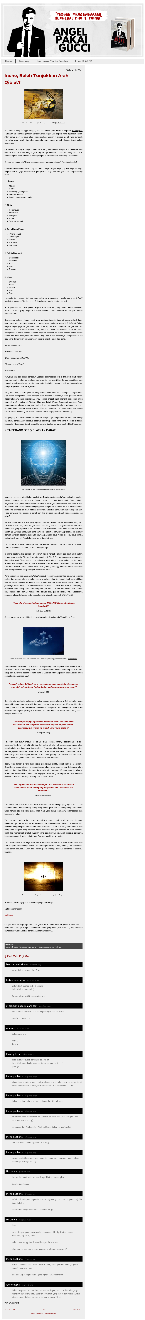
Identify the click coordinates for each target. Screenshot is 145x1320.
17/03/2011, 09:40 (31, 1111)
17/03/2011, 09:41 (30, 1137)
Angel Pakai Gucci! (72, 13)
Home (8, 61)
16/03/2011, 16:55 (35, 964)
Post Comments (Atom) (48, 1313)
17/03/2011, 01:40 (45, 1006)
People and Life (48, 947)
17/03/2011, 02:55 (23, 1028)
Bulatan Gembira (16, 947)
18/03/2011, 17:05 (30, 1259)
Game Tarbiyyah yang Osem (33, 947)
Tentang (24, 61)
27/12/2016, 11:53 (27, 1285)
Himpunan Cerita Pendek (51, 61)
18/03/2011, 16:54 (24, 1220)
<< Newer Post (10, 1309)
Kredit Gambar (60, 123)
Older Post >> (77, 1309)
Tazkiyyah (58, 947)
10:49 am (10, 945)
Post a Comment (12, 1303)
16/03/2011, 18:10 (32, 980)
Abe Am (10, 1028)
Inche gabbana (14, 1076)
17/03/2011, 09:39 (31, 1076)
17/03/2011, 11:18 (24, 1171)
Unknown (11, 1171)
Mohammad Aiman (17, 964)
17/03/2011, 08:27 (28, 1054)
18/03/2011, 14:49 (30, 1194)
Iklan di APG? (83, 61)
